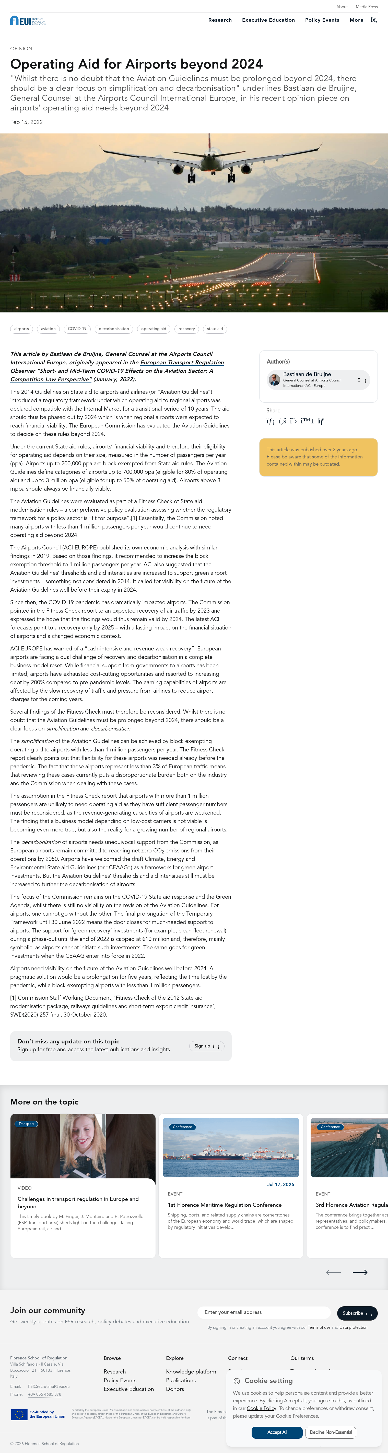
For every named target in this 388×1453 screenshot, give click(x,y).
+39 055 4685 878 (44, 1394)
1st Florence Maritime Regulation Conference (225, 1205)
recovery (187, 329)
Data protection (353, 1327)
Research (220, 20)
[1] (134, 518)
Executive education (268, 20)
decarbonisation (114, 329)
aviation (48, 329)
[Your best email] (264, 1312)
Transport (26, 1124)
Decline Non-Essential (331, 1432)
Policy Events (322, 20)
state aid (215, 329)
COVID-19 (77, 329)
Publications (181, 1380)
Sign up (207, 1046)
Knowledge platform (191, 1371)
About (342, 7)
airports (21, 329)
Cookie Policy (261, 1408)
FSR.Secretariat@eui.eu (49, 1386)
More (356, 20)
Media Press (367, 7)
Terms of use (320, 1327)
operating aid (153, 329)
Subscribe (357, 1313)
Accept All (277, 1432)
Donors (175, 1388)
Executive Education (129, 1388)
